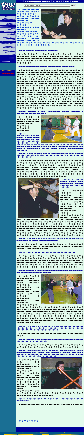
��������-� (11, 35)
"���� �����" (10, 38)
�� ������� (11, 23)
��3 (1, 41)
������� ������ (9, 37)
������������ (9, 46)
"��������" (11, 34)
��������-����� (9, 47)
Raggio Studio (7, 74)
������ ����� (10, 16)
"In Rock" (13, 33)
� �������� (5, 61)
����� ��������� (8, 19)
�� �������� (10, 24)
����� (2, 21)
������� (4, 14)
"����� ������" (9, 39)
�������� (4, 26)
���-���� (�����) (7, 31)
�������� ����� (7, 57)
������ (3, 59)
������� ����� (9, 18)
